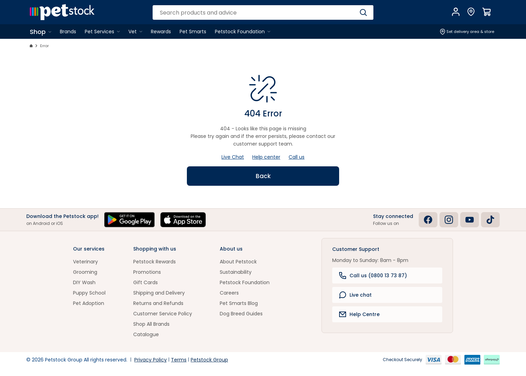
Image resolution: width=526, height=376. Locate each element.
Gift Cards (145, 282)
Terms (179, 359)
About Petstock (238, 261)
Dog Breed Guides (241, 313)
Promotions (147, 272)
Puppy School (89, 292)
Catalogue (146, 334)
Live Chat (232, 157)
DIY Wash (84, 282)
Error (44, 46)
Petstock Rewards (154, 261)
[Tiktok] (490, 219)
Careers (229, 292)
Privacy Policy (150, 359)
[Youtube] (469, 219)
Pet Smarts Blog (239, 303)
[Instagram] (448, 219)
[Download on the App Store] (183, 219)
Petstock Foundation (245, 282)
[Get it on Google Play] (129, 219)
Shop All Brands (151, 324)
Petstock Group (209, 359)
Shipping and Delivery (159, 292)
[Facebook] (428, 219)
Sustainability (236, 272)
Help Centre (359, 314)
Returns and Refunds (158, 303)
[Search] (363, 12)
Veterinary (85, 261)
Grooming (85, 272)
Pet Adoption (88, 303)
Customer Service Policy (162, 313)
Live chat (355, 294)
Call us (297, 157)
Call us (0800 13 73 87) (373, 275)
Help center (266, 157)
